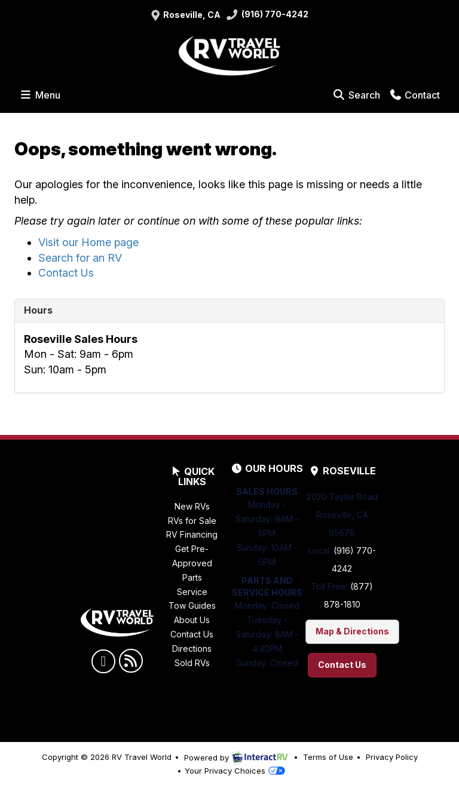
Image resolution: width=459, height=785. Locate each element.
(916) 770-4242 (267, 15)
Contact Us (66, 272)
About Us (192, 620)
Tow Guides (192, 605)
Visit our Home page (88, 242)
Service (192, 592)
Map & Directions (352, 631)
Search (356, 94)
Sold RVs (192, 663)
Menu (42, 94)
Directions (192, 648)
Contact (414, 94)
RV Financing (192, 534)
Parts (192, 577)
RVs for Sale (192, 521)
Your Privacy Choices (235, 770)
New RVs (192, 506)
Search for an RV (80, 258)
